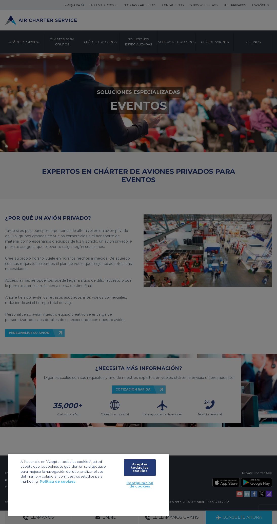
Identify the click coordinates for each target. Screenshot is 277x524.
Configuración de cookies (139, 484)
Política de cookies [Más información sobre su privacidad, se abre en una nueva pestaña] (57, 481)
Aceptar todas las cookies (140, 467)
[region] (88, 484)
